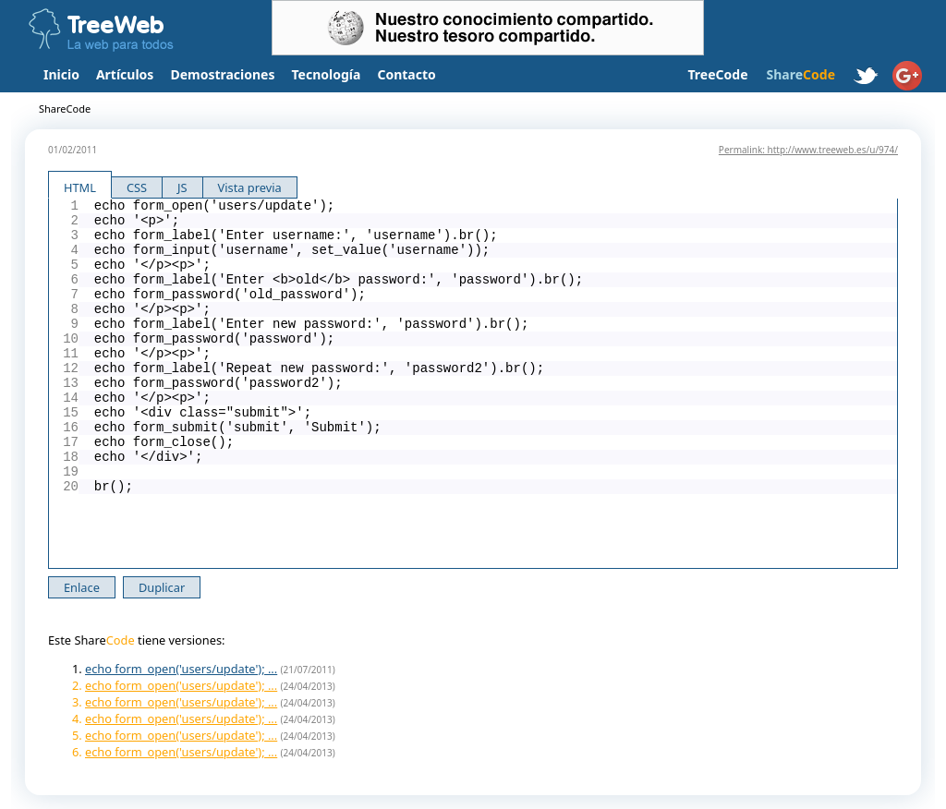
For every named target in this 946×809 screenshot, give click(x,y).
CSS (137, 187)
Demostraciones (222, 74)
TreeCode (717, 74)
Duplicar (162, 587)
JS (182, 187)
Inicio (61, 74)
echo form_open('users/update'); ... (181, 668)
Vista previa (250, 187)
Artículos (124, 74)
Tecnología (326, 74)
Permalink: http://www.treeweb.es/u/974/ (808, 149)
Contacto (406, 74)
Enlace (82, 587)
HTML (80, 187)
